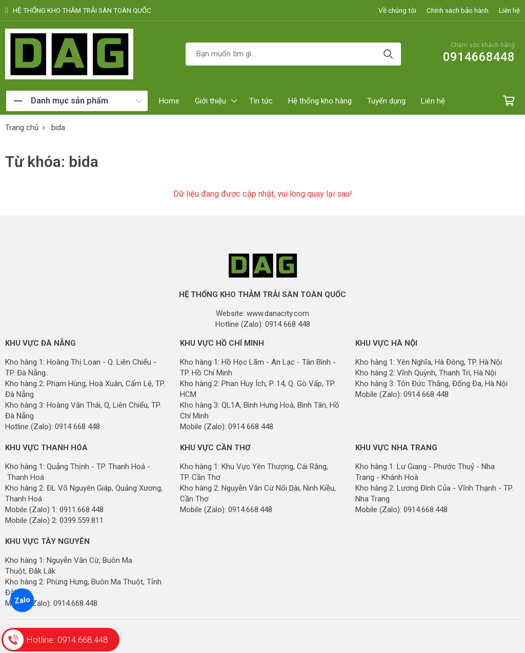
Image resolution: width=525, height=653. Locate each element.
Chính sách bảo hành (458, 10)
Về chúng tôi (397, 10)
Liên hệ (509, 10)
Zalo (22, 600)
